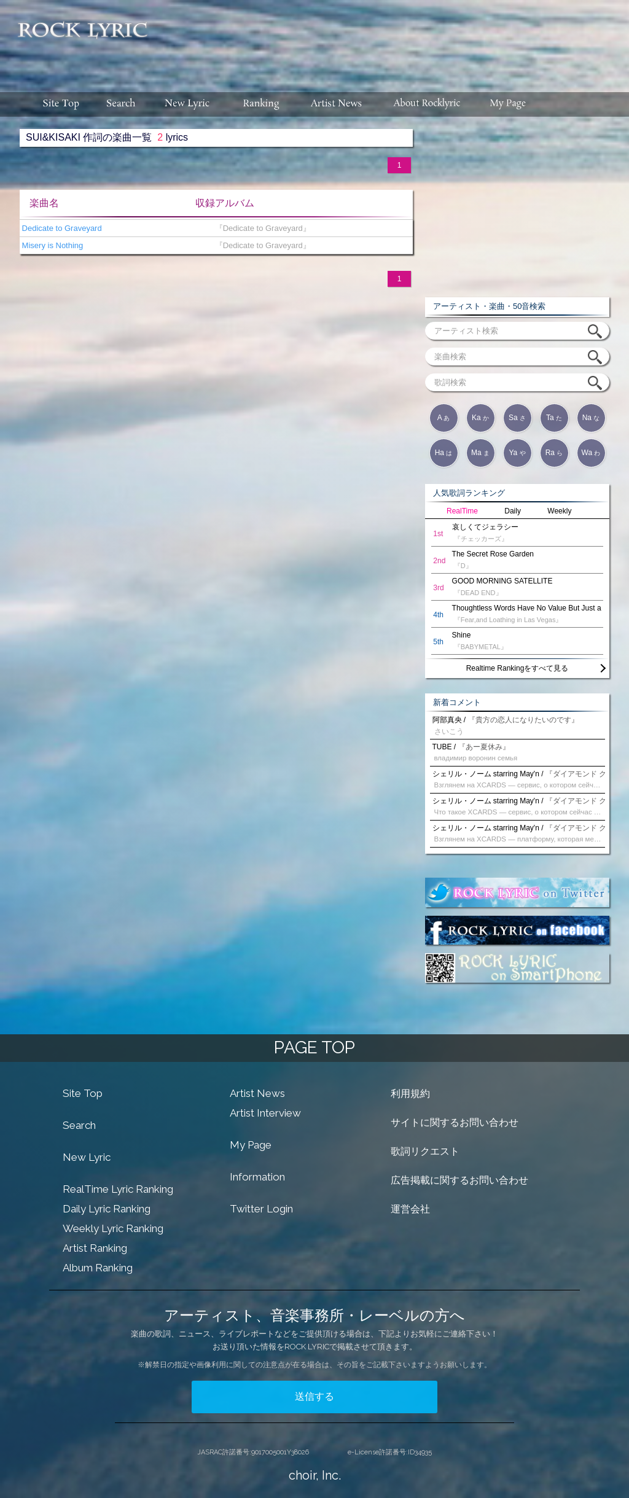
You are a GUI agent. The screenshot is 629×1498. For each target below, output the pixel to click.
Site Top (83, 1093)
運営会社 (410, 1209)
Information (257, 1177)
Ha (444, 452)
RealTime (462, 511)
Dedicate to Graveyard (61, 228)
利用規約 (410, 1093)
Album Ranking (98, 1268)
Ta (554, 417)
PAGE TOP (314, 1047)
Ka (480, 417)
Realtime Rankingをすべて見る (517, 668)
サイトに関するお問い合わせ (454, 1122)
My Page (251, 1145)
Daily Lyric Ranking (106, 1209)
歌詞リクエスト (425, 1151)
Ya (517, 452)
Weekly (559, 511)
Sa (517, 417)
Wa (591, 452)
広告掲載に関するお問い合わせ (459, 1180)
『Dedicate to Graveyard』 (260, 228)
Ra (554, 452)
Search (79, 1125)
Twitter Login (261, 1209)
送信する (314, 1396)
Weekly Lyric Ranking (113, 1228)
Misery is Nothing (51, 245)
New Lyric (87, 1157)
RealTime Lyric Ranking (118, 1189)
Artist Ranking (95, 1248)
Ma (480, 452)
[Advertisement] (393, 40)
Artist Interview (265, 1113)
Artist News (257, 1093)
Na (591, 417)
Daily (512, 511)
